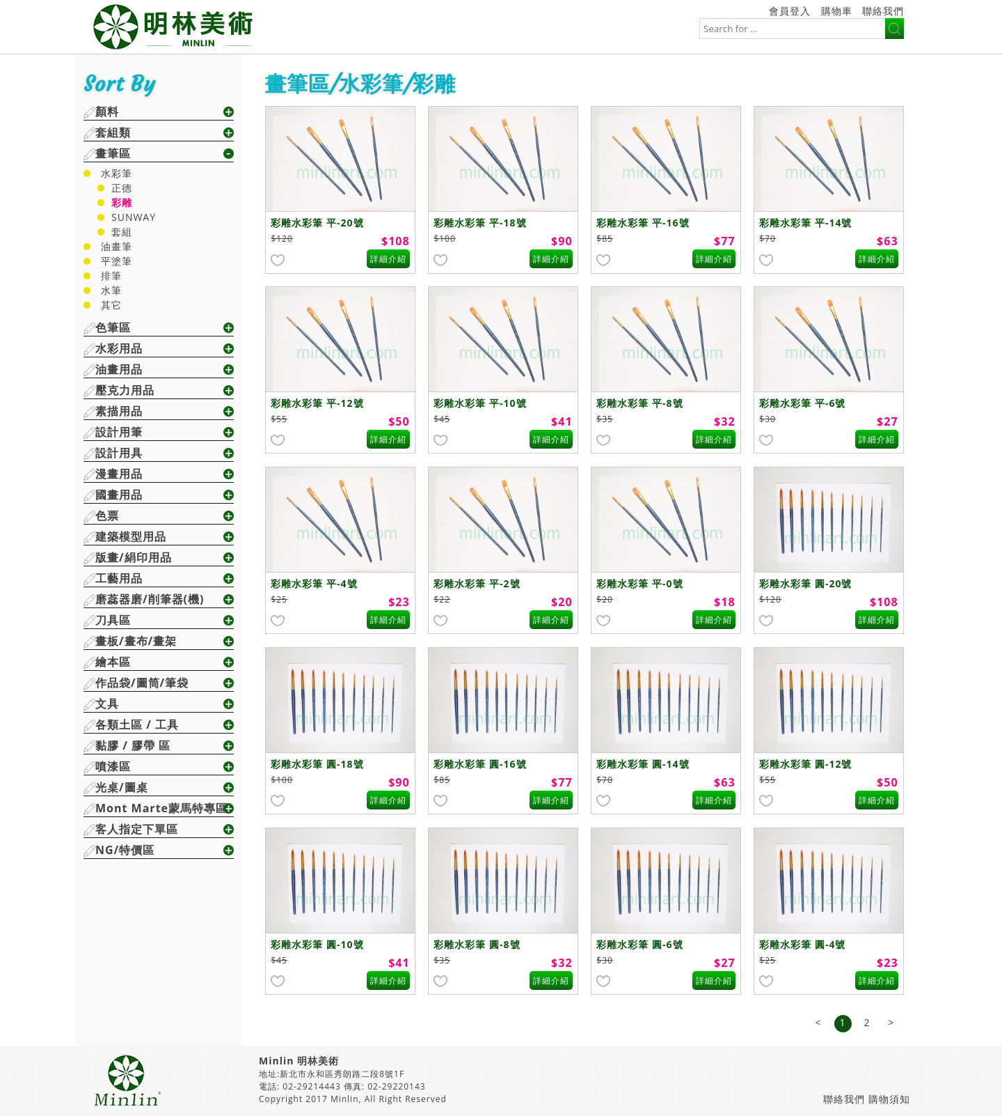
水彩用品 (119, 348)
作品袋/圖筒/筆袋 (142, 682)
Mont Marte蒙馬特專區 (161, 808)
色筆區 (113, 327)
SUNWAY (133, 217)
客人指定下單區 (136, 829)
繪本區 (113, 661)
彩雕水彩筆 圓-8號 (477, 944)
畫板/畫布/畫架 (136, 641)
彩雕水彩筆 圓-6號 (639, 944)
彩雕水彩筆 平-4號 (314, 583)
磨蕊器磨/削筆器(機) (149, 599)
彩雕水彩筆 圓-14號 (642, 763)
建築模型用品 (130, 536)
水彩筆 (116, 173)
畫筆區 (113, 153)
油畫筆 (116, 246)
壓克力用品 (124, 390)
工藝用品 (119, 578)
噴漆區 (113, 766)
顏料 (107, 111)
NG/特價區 (124, 850)
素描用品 (119, 411)
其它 (111, 304)
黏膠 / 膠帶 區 (132, 745)
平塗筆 (116, 261)
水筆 (111, 290)
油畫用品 (119, 369)
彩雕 (121, 202)
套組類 (113, 132)
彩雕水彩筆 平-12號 (317, 403)
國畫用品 (119, 494)
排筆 (111, 275)
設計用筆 (119, 432)
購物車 (836, 10)
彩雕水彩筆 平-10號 (480, 403)
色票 (107, 515)
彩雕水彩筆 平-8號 (639, 403)
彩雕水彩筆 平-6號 (802, 403)
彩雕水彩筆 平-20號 (317, 222)
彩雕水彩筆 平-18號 (480, 222)
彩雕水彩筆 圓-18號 (317, 763)
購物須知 (889, 1099)
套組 (121, 231)
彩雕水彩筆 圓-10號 (317, 944)
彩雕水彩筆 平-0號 (639, 583)
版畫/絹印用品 (133, 557)
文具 (107, 703)
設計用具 (119, 452)
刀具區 (113, 620)
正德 (121, 187)
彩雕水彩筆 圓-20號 (805, 583)
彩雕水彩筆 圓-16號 (480, 763)
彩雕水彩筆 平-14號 (805, 222)
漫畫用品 (119, 473)
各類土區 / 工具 (137, 724)
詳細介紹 (388, 259)
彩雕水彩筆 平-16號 (642, 222)
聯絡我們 (883, 10)
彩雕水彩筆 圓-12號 (805, 763)
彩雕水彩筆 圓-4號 (802, 944)
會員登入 (790, 10)
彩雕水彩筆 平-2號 (477, 583)
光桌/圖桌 (121, 787)
